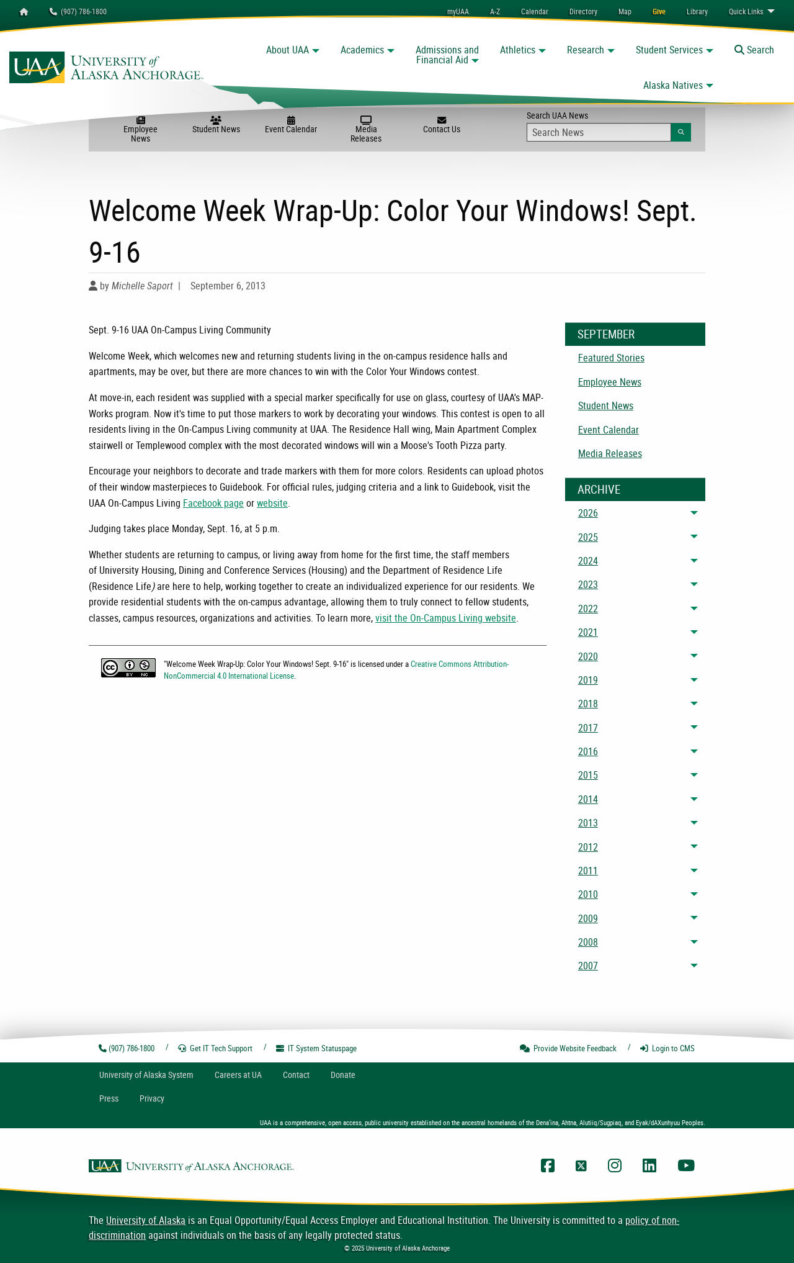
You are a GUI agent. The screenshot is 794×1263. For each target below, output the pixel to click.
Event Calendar (291, 125)
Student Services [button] (669, 50)
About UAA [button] (287, 50)
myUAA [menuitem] (458, 11)
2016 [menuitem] (588, 751)
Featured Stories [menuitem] (611, 357)
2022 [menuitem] (588, 608)
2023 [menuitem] (588, 584)
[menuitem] (535, 11)
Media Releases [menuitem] (610, 453)
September (606, 334)
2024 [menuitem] (588, 561)
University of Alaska (145, 1220)
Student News (216, 125)
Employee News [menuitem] (609, 382)
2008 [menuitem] (588, 942)
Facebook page (213, 503)
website (272, 503)
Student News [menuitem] (605, 405)
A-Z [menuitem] (495, 11)
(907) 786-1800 (78, 11)
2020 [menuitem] (588, 656)
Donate (343, 1074)
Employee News (140, 130)
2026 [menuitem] (588, 513)
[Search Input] (599, 132)
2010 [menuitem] (588, 894)
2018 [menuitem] (588, 703)
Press (108, 1098)
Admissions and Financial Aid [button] (447, 54)
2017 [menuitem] (588, 728)
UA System (146, 1074)
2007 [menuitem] (588, 965)
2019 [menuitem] (588, 680)
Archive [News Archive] (599, 489)
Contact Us (441, 125)
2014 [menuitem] (588, 799)
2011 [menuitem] (588, 870)
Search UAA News (609, 125)
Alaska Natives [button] (673, 85)
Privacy (152, 1098)
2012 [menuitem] (588, 847)
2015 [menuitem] (588, 775)
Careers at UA (238, 1074)
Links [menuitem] (746, 11)
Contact (296, 1074)
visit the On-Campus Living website (445, 618)
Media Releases (366, 130)
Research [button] (585, 50)
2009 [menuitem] (588, 918)
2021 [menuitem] (588, 632)
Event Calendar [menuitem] (608, 430)
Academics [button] (362, 50)
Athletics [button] (517, 50)
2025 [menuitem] (588, 537)
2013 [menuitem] (588, 823)
